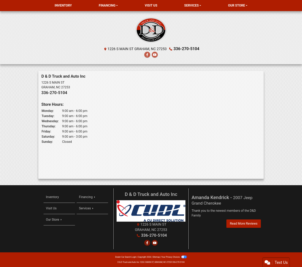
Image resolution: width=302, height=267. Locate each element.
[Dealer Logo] (151, 30)
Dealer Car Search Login (125, 257)
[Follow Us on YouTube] (155, 55)
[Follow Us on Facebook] (147, 55)
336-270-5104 (186, 48)
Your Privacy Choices (174, 257)
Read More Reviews (243, 223)
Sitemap (156, 257)
